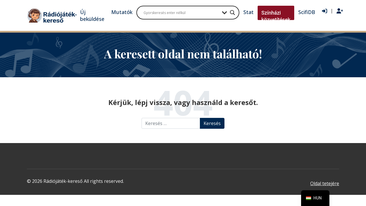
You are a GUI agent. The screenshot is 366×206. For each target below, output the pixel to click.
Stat (248, 12)
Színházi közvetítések (276, 16)
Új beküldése (92, 15)
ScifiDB (306, 12)
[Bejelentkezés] (324, 11)
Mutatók (121, 12)
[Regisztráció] (340, 11)
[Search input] (181, 13)
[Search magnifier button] (232, 13)
